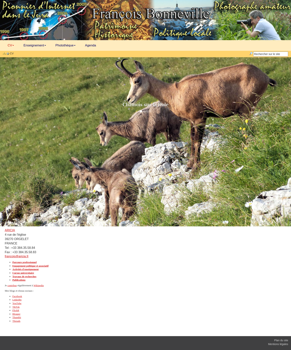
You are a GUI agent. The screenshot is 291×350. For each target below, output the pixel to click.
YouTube (16, 303)
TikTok (16, 306)
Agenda (90, 45)
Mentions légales (278, 344)
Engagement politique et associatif (30, 265)
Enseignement (34, 45)
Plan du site (281, 340)
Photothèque (65, 45)
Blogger (16, 314)
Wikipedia (39, 285)
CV (11, 45)
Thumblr (16, 317)
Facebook (17, 296)
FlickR (15, 310)
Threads (16, 321)
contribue (12, 285)
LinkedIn (17, 299)
